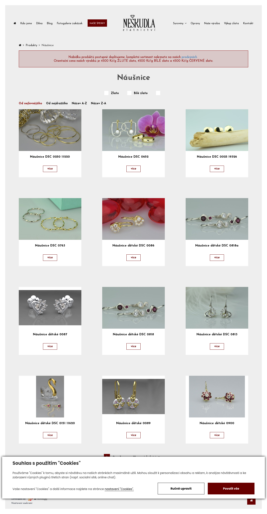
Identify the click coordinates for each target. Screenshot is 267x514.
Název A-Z (79, 103)
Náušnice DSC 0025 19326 (217, 156)
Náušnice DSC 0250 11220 (50, 156)
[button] (180, 23)
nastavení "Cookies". (119, 489)
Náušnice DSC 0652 (133, 156)
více (50, 168)
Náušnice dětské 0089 (133, 423)
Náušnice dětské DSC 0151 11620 (50, 423)
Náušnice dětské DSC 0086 (133, 245)
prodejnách (189, 57)
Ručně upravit (180, 488)
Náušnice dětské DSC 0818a (216, 245)
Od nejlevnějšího (30, 103)
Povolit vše (231, 488)
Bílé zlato (141, 93)
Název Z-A (98, 103)
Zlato (115, 93)
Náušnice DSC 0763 (50, 245)
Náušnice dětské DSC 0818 (133, 334)
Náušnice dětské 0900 (217, 423)
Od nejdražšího (57, 103)
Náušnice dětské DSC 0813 (216, 334)
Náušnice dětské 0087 (50, 334)
